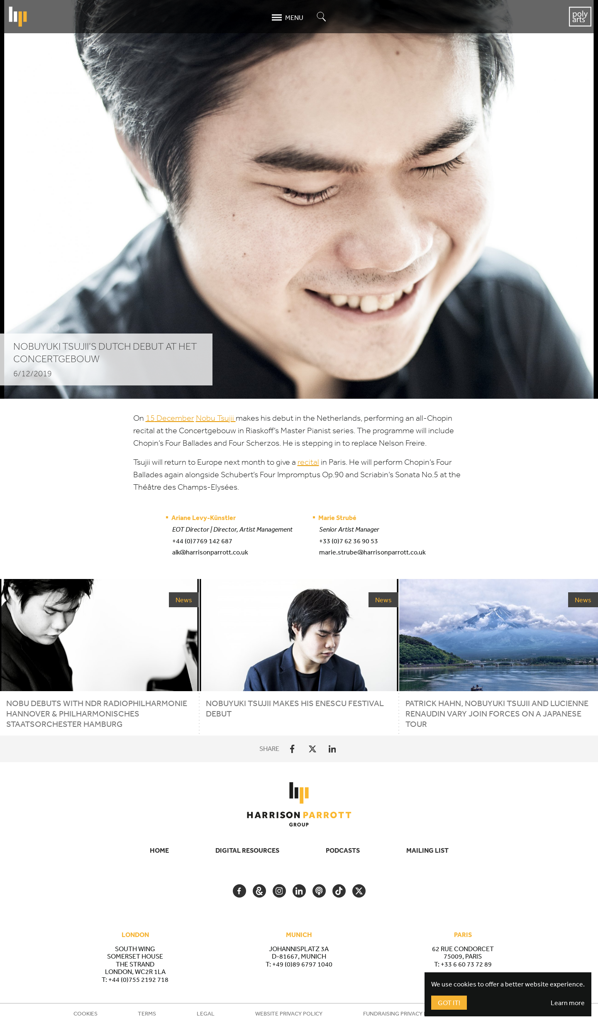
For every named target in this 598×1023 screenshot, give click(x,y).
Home (159, 850)
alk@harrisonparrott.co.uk (210, 552)
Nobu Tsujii (216, 418)
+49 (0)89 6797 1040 (302, 964)
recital (308, 462)
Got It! (449, 1002)
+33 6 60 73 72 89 (466, 964)
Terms (147, 1013)
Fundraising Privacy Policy (403, 1013)
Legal (206, 1013)
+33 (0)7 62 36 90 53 (348, 541)
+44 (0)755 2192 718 (138, 979)
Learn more (568, 1002)
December (170, 418)
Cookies (85, 1013)
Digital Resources (247, 850)
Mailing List (427, 850)
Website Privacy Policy (288, 1013)
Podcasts (343, 850)
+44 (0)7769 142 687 (202, 541)
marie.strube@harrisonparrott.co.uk (372, 552)
